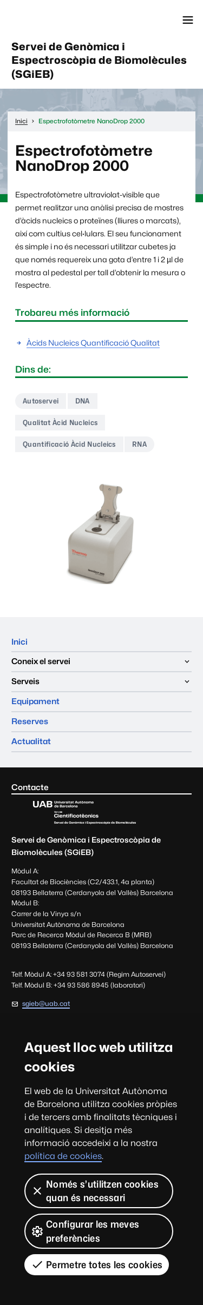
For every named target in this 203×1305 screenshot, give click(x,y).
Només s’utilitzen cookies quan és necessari (95, 1190)
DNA (82, 400)
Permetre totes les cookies (96, 1264)
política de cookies (63, 1156)
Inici (19, 641)
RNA (139, 444)
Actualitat (31, 741)
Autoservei (40, 400)
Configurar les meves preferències (85, 1230)
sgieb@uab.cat (46, 1003)
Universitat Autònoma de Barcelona (56, 20)
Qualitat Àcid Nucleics (60, 422)
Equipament (35, 701)
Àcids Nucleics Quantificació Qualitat (93, 342)
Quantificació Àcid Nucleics (69, 444)
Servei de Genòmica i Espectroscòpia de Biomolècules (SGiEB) (99, 60)
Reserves (29, 721)
